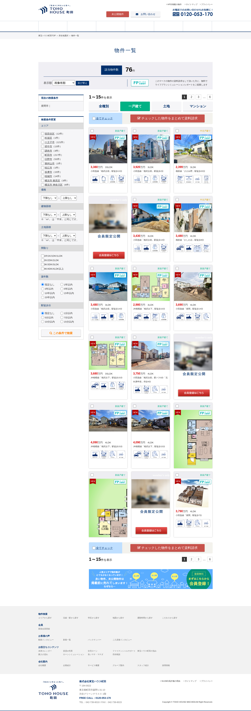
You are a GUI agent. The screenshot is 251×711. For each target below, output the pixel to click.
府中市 (48, 146)
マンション (198, 106)
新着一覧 (67, 640)
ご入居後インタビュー (122, 640)
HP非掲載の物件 (174, 4)
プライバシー (206, 4)
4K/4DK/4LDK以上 (54, 268)
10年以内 (48, 293)
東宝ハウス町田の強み (147, 651)
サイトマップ (191, 4)
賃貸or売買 (68, 651)
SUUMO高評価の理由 (170, 681)
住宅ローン (92, 651)
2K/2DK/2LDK (51, 260)
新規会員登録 (44, 629)
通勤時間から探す (145, 618)
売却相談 (197, 26)
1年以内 (66, 284)
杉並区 (48, 138)
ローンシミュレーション (73, 654)
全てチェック (102, 118)
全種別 (104, 106)
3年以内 (47, 289)
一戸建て (135, 106)
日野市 (48, 159)
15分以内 (67, 321)
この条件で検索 (61, 333)
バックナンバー (94, 640)
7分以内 (66, 317)
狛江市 (48, 167)
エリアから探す (45, 618)
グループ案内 (118, 665)
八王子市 (50, 142)
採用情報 (166, 665)
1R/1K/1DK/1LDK (53, 256)
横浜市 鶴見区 (52, 180)
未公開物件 (118, 14)
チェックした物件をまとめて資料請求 (167, 118)
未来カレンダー (45, 651)
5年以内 (66, 289)
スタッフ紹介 (143, 665)
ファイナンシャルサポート (124, 651)
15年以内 (67, 293)
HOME (52, 26)
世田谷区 (50, 133)
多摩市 (48, 172)
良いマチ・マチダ (95, 654)
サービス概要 (93, 665)
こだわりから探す (169, 618)
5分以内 (47, 317)
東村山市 (50, 163)
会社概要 (42, 665)
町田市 (48, 155)
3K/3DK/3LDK (51, 264)
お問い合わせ (145, 14)
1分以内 (66, 313)
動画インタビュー (46, 640)
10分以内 (48, 321)
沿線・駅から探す (70, 618)
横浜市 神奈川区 (54, 185)
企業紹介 (67, 665)
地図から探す (118, 618)
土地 (166, 106)
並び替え (82, 83)
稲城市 (48, 176)
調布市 (48, 151)
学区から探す (93, 618)
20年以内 (48, 297)
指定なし (48, 284)
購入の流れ (43, 654)
